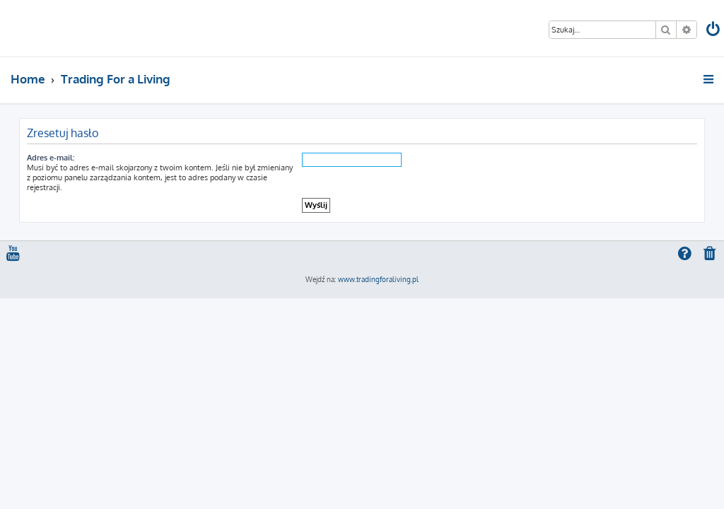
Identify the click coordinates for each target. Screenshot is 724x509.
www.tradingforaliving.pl (378, 279)
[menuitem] (714, 30)
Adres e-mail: (50, 158)
